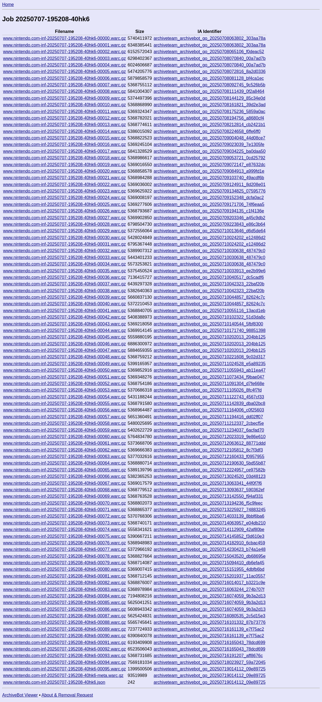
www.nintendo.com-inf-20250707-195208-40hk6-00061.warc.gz (64, 443)
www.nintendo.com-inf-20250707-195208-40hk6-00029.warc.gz (64, 230)
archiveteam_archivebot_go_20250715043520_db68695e (210, 556)
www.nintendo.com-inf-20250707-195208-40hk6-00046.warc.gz (64, 343)
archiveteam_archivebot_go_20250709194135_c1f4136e (209, 211)
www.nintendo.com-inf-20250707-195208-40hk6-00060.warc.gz (64, 436)
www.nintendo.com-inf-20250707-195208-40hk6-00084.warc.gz (64, 596)
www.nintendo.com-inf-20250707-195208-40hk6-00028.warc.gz (64, 224)
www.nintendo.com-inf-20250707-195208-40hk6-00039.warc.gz (64, 297)
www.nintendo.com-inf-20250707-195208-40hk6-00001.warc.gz (64, 45)
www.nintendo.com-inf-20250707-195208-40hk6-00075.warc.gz (64, 536)
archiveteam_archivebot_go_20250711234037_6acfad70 (209, 430)
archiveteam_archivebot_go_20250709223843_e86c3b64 (209, 224)
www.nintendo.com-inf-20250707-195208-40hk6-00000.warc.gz (64, 38)
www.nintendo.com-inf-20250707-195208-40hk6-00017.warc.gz (64, 151)
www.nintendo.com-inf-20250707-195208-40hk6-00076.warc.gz (64, 543)
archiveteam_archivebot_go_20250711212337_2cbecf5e (209, 423)
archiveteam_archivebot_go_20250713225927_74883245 (210, 509)
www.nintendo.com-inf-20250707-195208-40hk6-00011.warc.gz (64, 111)
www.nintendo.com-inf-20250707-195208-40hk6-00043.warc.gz (64, 324)
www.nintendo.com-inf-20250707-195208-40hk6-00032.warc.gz (64, 250)
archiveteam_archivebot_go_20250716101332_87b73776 (210, 622)
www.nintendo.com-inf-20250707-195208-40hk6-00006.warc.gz (64, 78)
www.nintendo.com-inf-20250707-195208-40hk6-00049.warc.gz (64, 363)
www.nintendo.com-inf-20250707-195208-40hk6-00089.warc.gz (64, 629)
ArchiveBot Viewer (20, 695)
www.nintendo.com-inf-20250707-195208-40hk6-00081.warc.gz (64, 576)
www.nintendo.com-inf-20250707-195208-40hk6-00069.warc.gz (64, 496)
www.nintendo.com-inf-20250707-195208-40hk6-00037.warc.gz (64, 284)
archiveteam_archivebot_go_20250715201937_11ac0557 (209, 576)
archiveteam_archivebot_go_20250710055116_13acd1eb (209, 310)
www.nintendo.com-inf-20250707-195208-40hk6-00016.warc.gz (64, 144)
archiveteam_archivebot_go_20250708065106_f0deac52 (209, 51)
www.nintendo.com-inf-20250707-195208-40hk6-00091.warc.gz (64, 642)
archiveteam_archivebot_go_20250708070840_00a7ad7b (210, 58)
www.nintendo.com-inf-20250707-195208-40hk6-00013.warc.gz (64, 124)
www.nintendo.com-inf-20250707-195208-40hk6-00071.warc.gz (64, 509)
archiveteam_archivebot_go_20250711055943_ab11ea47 (210, 370)
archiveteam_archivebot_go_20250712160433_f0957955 (209, 456)
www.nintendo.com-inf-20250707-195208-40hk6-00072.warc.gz (64, 516)
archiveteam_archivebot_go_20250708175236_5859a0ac (209, 111)
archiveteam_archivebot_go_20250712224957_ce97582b (209, 470)
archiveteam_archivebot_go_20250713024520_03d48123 (210, 476)
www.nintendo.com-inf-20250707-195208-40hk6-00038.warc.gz (64, 290)
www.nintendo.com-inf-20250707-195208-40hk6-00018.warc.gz (64, 157)
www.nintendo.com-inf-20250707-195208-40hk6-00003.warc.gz (64, 58)
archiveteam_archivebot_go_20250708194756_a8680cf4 (209, 118)
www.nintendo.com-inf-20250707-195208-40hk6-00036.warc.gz (64, 277)
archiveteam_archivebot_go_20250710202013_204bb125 (210, 337)
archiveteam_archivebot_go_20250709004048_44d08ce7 (209, 138)
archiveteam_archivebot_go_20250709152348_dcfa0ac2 (209, 197)
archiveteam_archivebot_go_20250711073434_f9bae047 (209, 377)
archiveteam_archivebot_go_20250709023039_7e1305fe (209, 144)
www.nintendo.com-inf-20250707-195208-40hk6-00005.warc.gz (64, 71)
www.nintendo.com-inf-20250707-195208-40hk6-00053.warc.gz (64, 390)
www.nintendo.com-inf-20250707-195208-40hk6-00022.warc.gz (64, 184)
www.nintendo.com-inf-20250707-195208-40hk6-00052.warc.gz (64, 383)
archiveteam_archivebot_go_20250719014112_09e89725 (210, 669)
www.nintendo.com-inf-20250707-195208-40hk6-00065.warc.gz (64, 470)
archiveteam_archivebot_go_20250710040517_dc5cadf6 (209, 277)
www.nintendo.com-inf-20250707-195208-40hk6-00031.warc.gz (64, 244)
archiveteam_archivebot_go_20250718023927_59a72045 (210, 662)
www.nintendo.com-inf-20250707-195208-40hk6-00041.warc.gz (64, 310)
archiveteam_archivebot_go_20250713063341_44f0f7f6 (208, 483)
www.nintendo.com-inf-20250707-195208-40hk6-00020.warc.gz (64, 171)
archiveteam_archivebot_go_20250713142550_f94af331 (208, 496)
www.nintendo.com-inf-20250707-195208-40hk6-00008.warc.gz (64, 91)
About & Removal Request (67, 695)
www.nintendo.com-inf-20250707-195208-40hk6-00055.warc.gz (64, 403)
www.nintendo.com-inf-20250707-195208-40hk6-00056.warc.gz (64, 410)
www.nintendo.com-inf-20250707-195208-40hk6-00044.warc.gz (64, 330)
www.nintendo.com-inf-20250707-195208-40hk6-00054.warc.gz (64, 397)
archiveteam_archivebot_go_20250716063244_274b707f (209, 589)
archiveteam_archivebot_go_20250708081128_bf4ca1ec (209, 78)
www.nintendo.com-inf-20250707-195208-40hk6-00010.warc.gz (64, 104)
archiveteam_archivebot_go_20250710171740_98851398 (210, 330)
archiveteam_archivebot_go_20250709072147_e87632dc (209, 164)
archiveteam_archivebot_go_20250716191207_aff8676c (208, 655)
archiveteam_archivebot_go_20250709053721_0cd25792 (209, 157)
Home (8, 4)
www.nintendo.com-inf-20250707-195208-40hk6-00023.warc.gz (64, 191)
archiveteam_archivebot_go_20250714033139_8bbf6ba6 (209, 516)
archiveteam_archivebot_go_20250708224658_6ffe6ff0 (207, 131)
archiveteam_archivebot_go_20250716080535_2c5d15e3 (209, 616)
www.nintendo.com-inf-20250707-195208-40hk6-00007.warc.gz (64, 85)
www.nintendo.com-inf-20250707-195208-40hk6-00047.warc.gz (64, 350)
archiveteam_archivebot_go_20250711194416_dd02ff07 (208, 416)
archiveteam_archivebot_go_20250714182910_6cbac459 (209, 543)
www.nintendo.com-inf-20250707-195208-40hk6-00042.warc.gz (64, 317)
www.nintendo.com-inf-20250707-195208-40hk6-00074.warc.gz (64, 529)
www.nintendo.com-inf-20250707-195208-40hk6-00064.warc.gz (64, 463)
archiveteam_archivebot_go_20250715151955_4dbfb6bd (209, 569)
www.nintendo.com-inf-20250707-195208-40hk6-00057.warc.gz (64, 416)
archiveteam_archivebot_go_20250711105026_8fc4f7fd (208, 390)
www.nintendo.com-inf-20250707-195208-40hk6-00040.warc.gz (64, 303)
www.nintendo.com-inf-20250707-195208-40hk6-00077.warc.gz (64, 549)
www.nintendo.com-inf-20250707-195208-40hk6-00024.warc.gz (64, 197)
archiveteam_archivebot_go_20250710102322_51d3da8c (209, 317)
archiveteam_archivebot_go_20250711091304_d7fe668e (209, 383)
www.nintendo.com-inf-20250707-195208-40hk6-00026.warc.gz (64, 211)
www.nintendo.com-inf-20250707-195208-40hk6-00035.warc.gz (64, 270)
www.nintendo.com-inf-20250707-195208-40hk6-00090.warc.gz (64, 635)
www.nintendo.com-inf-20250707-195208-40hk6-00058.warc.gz (64, 423)
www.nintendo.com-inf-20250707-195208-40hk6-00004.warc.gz (64, 65)
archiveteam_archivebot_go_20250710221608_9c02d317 (209, 357)
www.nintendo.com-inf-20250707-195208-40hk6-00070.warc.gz (64, 503)
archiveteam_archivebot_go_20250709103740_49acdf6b (209, 177)
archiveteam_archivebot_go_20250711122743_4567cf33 (209, 397)
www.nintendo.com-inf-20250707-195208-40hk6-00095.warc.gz (64, 669)
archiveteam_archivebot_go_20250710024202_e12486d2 (210, 237)
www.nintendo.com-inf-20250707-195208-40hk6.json (54, 682)
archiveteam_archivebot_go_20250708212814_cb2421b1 (209, 124)
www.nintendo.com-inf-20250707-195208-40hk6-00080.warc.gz (64, 569)
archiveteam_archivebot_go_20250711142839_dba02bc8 (209, 403)
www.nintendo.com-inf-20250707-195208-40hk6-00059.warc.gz (64, 430)
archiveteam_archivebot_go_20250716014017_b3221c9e (209, 582)
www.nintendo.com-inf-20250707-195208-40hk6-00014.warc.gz (64, 131)
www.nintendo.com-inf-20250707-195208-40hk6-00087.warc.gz (64, 616)
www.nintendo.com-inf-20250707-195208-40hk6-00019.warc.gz (64, 164)
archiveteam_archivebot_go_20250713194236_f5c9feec (208, 503)
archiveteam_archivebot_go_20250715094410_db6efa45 (209, 562)
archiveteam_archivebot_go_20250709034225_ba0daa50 (210, 151)
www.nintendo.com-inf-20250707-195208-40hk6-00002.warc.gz (64, 51)
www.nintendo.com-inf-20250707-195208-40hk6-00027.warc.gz (64, 217)
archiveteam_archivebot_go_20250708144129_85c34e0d (209, 98)
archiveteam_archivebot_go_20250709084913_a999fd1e (209, 171)
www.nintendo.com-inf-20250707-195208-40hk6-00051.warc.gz (64, 377)
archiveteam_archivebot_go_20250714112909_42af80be (209, 529)
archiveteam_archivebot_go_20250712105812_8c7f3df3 (208, 450)
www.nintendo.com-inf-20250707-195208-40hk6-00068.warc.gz (64, 489)
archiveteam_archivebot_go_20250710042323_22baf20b (209, 284)
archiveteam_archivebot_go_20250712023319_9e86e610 (210, 436)
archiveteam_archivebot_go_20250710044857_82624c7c (209, 297)
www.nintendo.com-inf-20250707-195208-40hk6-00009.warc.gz (64, 98)
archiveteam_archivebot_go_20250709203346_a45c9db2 (209, 217)
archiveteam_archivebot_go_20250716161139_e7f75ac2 (209, 629)
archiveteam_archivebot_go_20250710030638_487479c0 (209, 250)
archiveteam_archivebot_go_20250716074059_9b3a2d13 (210, 596)
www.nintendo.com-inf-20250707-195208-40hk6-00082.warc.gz (64, 582)
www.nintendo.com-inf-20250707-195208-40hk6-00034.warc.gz (64, 264)
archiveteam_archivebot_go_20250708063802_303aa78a (210, 38)
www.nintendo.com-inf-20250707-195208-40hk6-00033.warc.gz (64, 257)
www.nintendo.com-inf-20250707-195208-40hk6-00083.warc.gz (64, 589)
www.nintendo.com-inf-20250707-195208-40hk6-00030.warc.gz (64, 237)
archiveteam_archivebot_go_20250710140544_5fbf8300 (208, 324)
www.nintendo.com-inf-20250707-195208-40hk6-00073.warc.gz (64, 523)
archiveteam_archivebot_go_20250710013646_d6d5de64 (210, 230)
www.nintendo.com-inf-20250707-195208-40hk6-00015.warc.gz (64, 138)
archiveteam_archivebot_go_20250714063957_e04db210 (210, 523)
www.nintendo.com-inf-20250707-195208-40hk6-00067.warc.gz (64, 483)
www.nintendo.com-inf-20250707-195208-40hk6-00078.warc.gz (64, 556)
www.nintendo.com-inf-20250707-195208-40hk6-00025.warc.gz (64, 204)
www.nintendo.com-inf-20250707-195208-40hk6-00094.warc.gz (64, 662)
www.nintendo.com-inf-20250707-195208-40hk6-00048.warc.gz (64, 357)
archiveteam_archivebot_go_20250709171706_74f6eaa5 (209, 204)
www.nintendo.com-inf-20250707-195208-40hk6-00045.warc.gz (64, 337)
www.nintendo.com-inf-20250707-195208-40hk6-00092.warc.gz (64, 649)
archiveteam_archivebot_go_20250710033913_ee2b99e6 (210, 270)
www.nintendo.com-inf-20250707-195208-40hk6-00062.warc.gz (64, 450)
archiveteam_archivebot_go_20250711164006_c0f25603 (209, 410)
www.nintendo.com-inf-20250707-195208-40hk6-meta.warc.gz (63, 675)
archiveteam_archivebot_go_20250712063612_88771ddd (210, 443)
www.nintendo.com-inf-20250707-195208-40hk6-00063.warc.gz (64, 456)
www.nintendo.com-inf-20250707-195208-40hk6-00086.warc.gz (64, 609)
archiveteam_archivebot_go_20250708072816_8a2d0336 (210, 71)
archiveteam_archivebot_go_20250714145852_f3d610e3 (209, 536)
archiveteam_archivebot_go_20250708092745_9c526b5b (209, 85)
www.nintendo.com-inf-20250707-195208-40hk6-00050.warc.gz (64, 370)
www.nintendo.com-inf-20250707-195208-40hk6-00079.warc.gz (64, 562)
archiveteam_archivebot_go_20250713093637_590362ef (209, 489)
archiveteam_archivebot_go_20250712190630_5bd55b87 (210, 463)
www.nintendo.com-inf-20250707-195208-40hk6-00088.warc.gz (64, 622)
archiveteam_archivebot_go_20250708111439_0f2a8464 (209, 91)
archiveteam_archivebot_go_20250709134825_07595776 (210, 191)
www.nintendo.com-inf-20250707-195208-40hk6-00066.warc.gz (64, 476)
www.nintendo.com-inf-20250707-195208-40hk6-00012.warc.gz (64, 118)
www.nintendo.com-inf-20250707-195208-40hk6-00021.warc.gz (64, 177)
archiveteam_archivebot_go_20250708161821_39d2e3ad (210, 104)
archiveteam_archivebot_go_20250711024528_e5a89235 (210, 363)
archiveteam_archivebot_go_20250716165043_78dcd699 (209, 642)
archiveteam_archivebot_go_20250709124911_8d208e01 (210, 184)
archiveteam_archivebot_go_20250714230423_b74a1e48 (210, 549)
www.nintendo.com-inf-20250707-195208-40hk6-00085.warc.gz (64, 602)
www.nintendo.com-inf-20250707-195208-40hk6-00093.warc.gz (64, 655)
